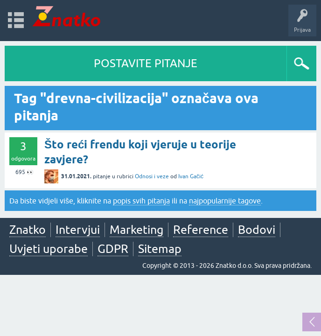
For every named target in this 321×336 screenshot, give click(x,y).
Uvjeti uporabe (48, 248)
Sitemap (159, 248)
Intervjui (78, 229)
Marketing (136, 229)
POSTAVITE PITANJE (145, 63)
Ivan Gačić (190, 176)
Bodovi (256, 229)
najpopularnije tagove (225, 200)
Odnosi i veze (152, 176)
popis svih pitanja (141, 200)
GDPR (113, 248)
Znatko (27, 229)
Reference (200, 229)
